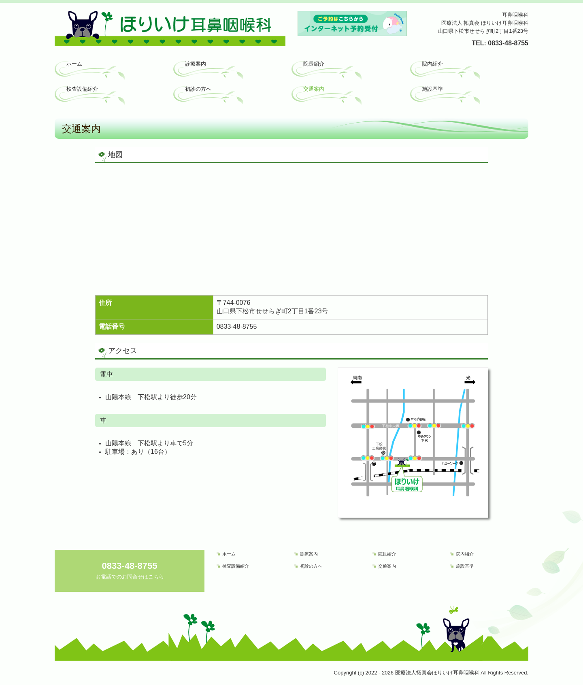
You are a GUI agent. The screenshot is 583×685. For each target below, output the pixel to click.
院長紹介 (313, 64)
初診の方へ (198, 89)
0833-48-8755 (508, 43)
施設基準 (432, 89)
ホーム (74, 64)
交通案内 (313, 89)
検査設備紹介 (82, 89)
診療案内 (195, 64)
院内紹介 (432, 64)
